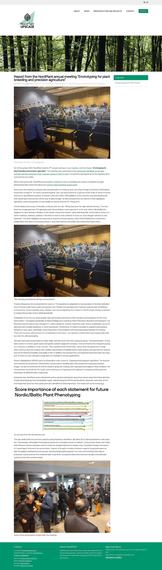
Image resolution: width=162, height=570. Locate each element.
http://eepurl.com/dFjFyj (114, 557)
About (77, 11)
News (86, 11)
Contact (130, 11)
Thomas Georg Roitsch (29, 558)
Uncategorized (39, 162)
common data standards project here (61, 185)
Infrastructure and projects (108, 11)
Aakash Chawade (26, 566)
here (102, 383)
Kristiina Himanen (25, 561)
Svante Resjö (37, 553)
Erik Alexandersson (29, 550)
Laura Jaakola (24, 563)
